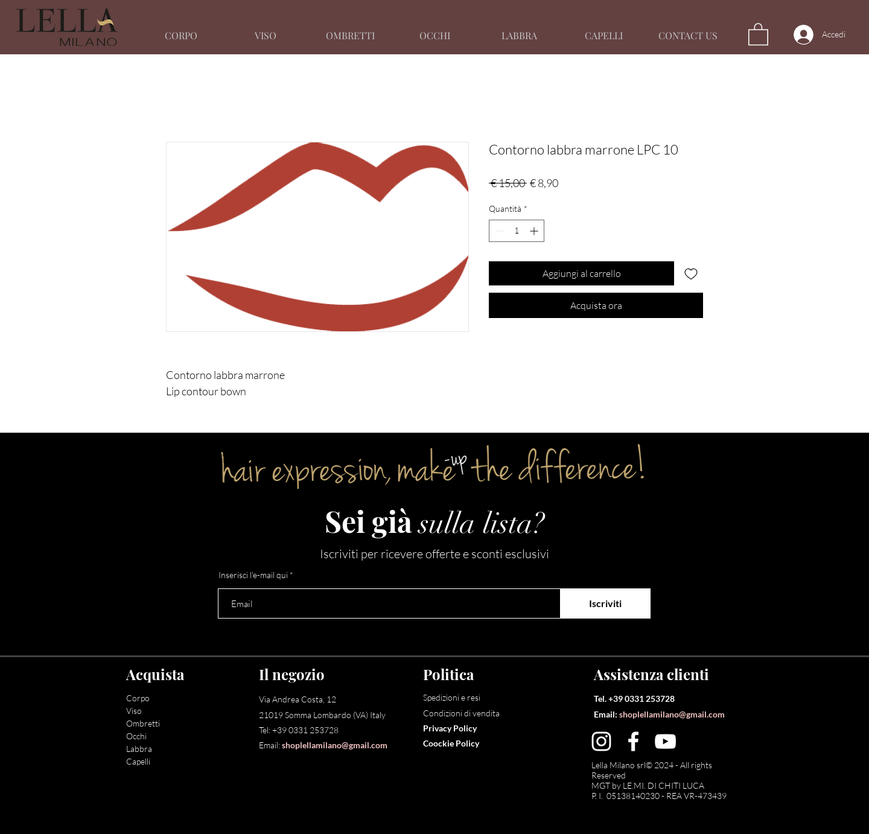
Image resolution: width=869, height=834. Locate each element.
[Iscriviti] (605, 603)
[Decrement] (498, 230)
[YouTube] (665, 741)
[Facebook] (633, 741)
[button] (758, 33)
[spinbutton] (516, 230)
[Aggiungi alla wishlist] (691, 273)
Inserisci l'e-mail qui (253, 575)
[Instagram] (601, 741)
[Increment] (535, 230)
